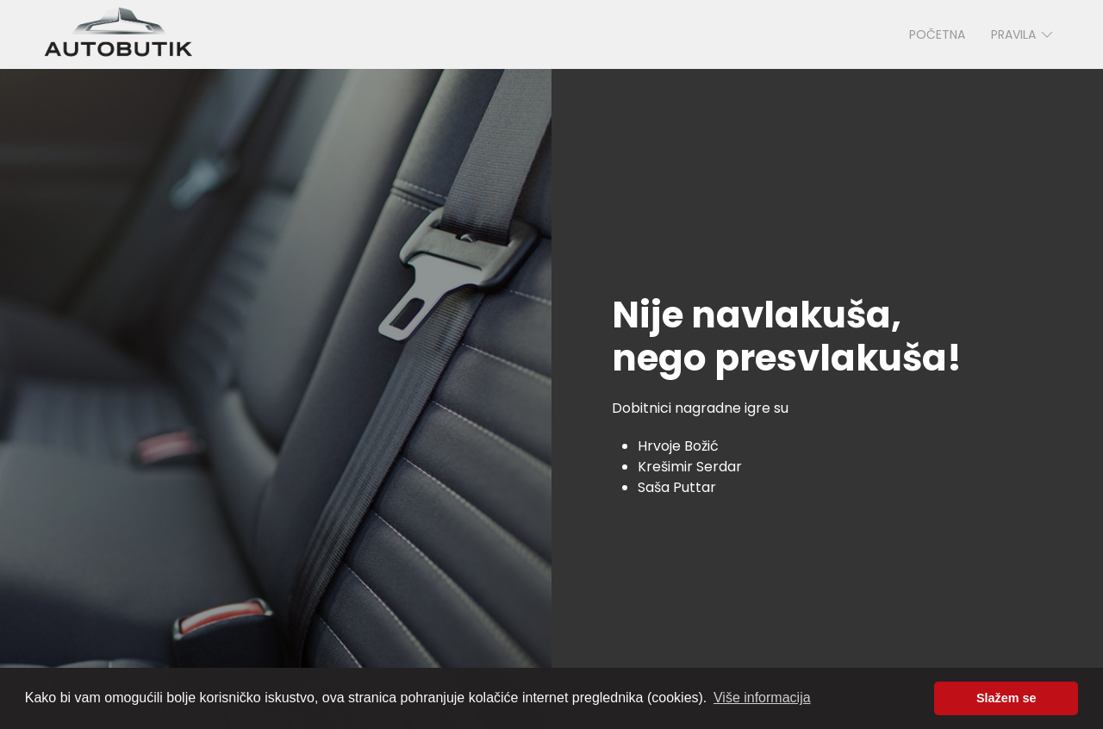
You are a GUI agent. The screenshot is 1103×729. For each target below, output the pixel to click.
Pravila (1023, 34)
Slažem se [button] (1006, 698)
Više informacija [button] (762, 697)
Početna (937, 34)
